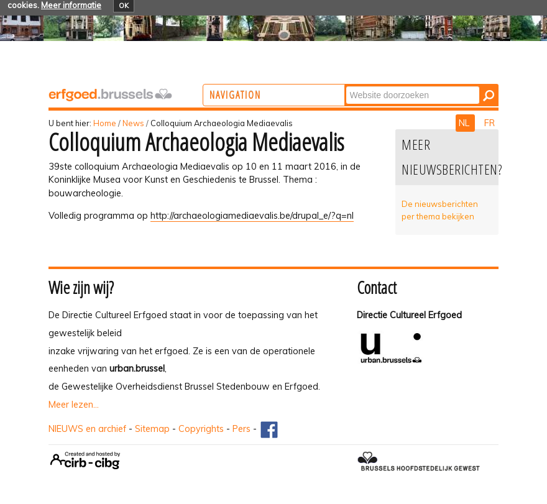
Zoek (396, 85)
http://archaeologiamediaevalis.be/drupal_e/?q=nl (252, 215)
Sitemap (152, 428)
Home (104, 123)
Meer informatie (71, 5)
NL (465, 123)
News (133, 123)
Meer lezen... (73, 404)
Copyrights (201, 428)
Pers (241, 428)
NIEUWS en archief (87, 428)
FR (489, 123)
